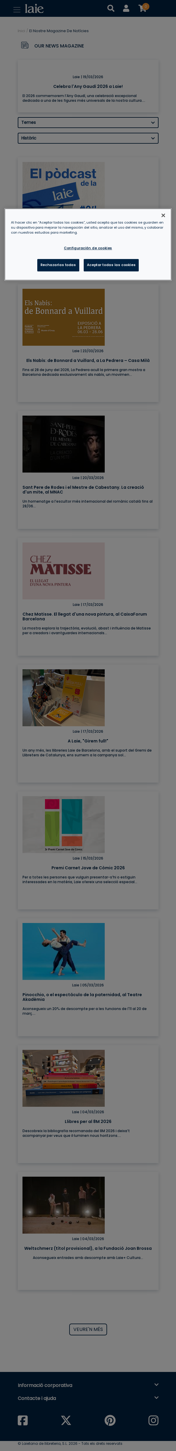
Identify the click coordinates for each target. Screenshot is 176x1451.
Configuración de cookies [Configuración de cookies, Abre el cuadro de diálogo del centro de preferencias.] (88, 248)
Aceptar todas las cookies (111, 265)
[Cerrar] (163, 215)
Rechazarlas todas (58, 265)
